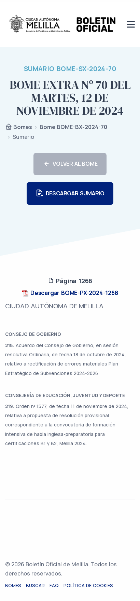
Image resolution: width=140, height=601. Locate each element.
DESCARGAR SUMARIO (70, 193)
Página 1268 (70, 281)
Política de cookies (88, 585)
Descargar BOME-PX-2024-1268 (70, 293)
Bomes (18, 127)
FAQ (54, 585)
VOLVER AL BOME (69, 164)
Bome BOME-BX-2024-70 (73, 127)
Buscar (35, 585)
